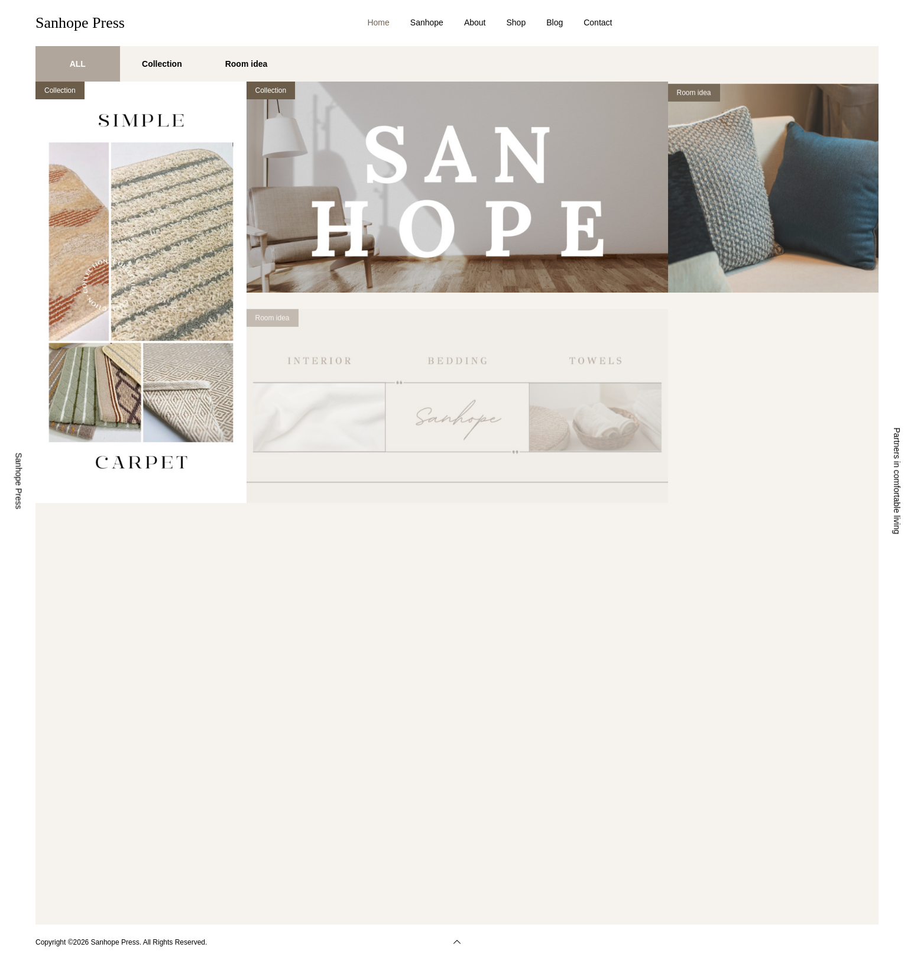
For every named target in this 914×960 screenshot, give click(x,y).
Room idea (694, 104)
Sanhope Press (80, 22)
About (475, 22)
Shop (516, 22)
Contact (598, 22)
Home (378, 22)
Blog (554, 22)
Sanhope (426, 22)
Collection (60, 90)
